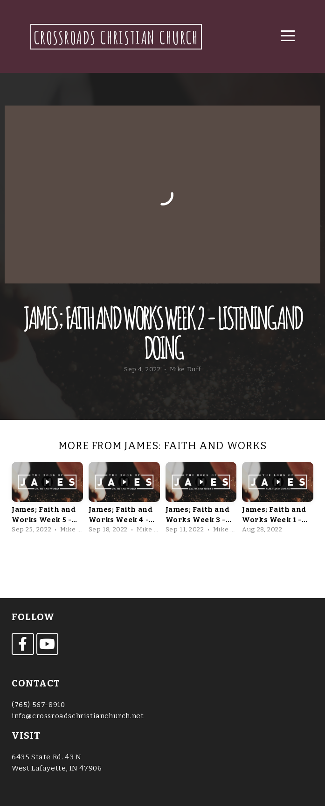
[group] (47, 499)
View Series (162, 562)
